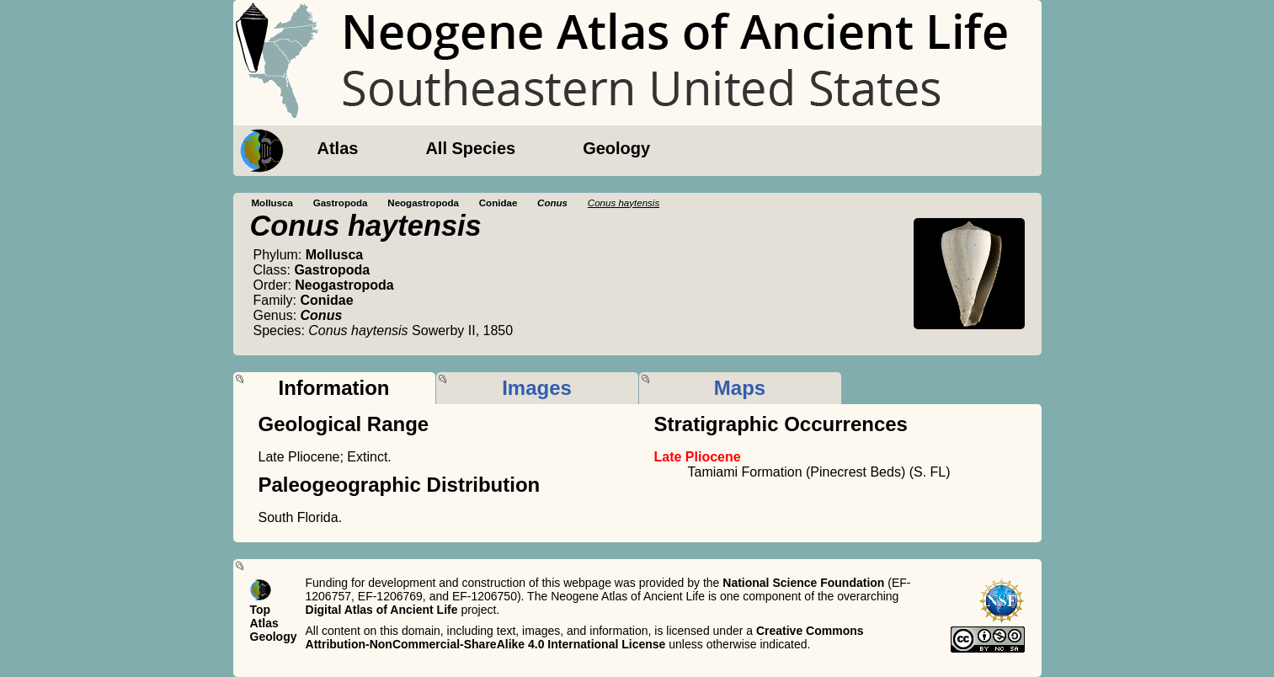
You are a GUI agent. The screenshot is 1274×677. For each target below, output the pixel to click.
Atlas (338, 148)
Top (260, 609)
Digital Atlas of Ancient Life (382, 609)
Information (334, 387)
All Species (470, 148)
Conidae (498, 203)
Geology (616, 148)
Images (537, 387)
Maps (739, 387)
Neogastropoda (423, 203)
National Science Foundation (803, 582)
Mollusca (272, 203)
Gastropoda (340, 203)
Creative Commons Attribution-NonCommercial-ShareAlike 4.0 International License (585, 637)
